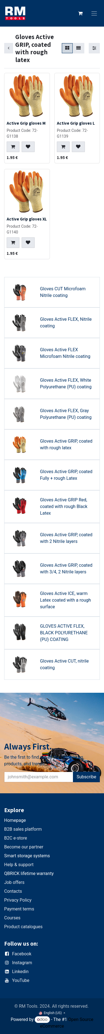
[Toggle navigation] (94, 13)
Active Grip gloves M (26, 122)
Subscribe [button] (86, 776)
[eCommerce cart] (80, 13)
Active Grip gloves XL (27, 219)
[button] (13, 146)
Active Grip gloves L (76, 122)
